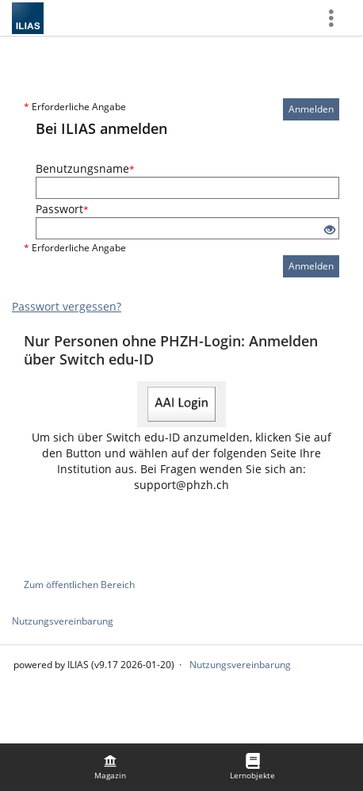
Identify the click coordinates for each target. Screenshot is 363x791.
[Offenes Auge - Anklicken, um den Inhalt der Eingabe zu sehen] (329, 230)
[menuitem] (110, 767)
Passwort (62, 208)
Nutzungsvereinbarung (62, 621)
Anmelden (311, 109)
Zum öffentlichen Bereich (79, 584)
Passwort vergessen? (66, 306)
